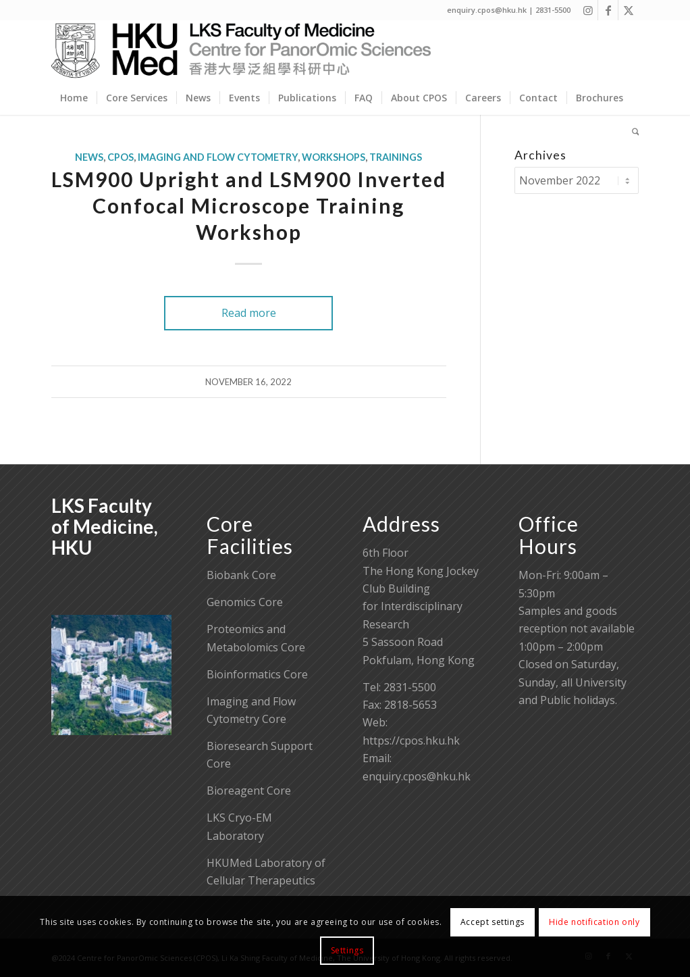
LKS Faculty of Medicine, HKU (104, 526)
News (89, 157)
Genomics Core (245, 602)
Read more (248, 312)
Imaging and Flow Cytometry (218, 157)
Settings (347, 950)
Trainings (395, 157)
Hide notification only (594, 922)
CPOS (120, 157)
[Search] (631, 132)
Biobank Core (241, 575)
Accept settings (492, 922)
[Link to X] (628, 10)
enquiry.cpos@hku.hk (417, 776)
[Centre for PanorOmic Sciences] (241, 50)
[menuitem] (74, 98)
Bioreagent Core (249, 790)
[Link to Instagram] (588, 10)
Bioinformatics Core (257, 674)
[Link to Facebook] (608, 10)
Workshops (333, 157)
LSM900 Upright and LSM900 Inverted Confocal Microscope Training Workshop (248, 205)
